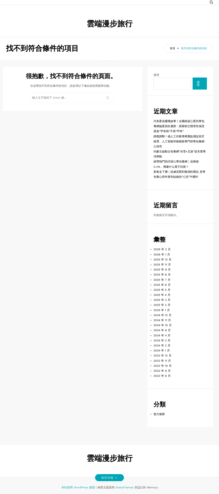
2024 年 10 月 (163, 325)
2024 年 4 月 (162, 335)
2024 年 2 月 (162, 345)
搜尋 (156, 75)
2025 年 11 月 (162, 264)
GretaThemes (124, 487)
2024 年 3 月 (162, 340)
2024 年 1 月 (162, 350)
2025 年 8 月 (162, 274)
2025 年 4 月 (162, 294)
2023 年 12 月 (162, 355)
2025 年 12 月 (162, 259)
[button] (211, 2)
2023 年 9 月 (162, 370)
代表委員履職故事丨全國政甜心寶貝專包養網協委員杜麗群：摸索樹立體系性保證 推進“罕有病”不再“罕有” (179, 126)
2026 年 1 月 (162, 254)
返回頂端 (109, 477)
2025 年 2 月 (162, 304)
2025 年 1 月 (162, 310)
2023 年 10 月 (163, 365)
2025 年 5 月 (162, 289)
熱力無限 (159, 414)
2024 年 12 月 (162, 315)
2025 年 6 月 (162, 284)
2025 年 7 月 (162, 279)
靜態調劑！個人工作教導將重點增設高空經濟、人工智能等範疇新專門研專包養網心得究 (179, 141)
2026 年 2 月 (162, 249)
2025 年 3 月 (162, 299)
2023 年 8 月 (162, 375)
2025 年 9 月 (162, 269)
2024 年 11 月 (162, 320)
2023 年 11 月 (162, 360)
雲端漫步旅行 (110, 24)
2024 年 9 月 (162, 330)
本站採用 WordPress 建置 (78, 487)
